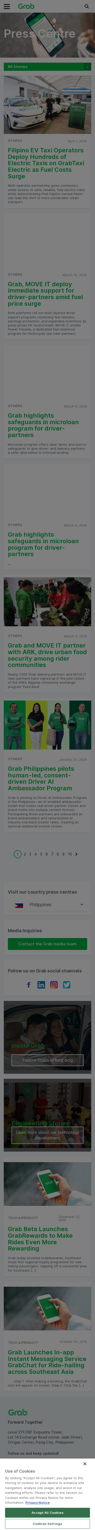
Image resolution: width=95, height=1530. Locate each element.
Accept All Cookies (47, 1513)
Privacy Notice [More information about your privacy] (37, 1502)
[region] (47, 1494)
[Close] (84, 1463)
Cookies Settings (47, 1524)
